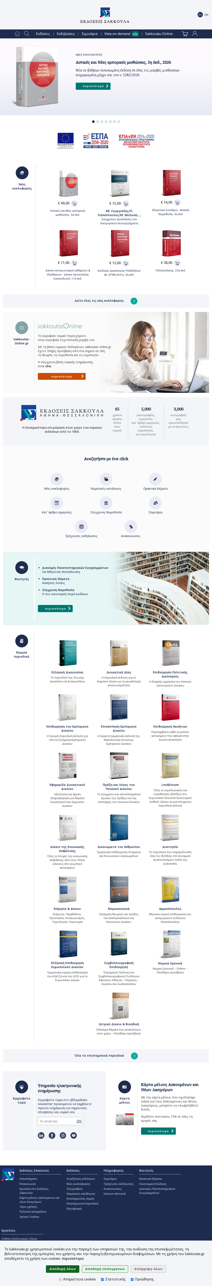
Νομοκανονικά (119, 909)
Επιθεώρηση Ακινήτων (170, 726)
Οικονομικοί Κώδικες (153, 1184)
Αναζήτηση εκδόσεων (81, 1179)
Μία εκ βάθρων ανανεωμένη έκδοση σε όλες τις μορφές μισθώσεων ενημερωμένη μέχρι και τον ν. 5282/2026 (128, 72)
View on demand (115, 1194)
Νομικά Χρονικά (170, 963)
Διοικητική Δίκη (119, 672)
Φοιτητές (146, 1170)
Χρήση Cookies (29, 1217)
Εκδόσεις (43, 34)
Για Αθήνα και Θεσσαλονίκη (75, 570)
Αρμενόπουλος (170, 909)
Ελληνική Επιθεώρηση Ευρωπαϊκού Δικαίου (67, 965)
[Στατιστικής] (102, 1279)
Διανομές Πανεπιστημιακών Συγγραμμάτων (157, 1191)
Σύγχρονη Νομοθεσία (106, 510)
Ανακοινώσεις (130, 534)
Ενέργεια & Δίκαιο (67, 909)
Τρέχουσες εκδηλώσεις (81, 534)
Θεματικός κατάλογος (106, 486)
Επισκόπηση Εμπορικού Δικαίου (119, 728)
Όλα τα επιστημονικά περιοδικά (106, 1055)
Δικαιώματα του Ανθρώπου (119, 847)
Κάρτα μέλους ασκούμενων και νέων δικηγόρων (40, 1200)
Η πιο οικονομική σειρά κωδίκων (65, 592)
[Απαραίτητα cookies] (60, 1279)
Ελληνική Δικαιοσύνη (67, 672)
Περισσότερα (96, 86)
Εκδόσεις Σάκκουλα (34, 1170)
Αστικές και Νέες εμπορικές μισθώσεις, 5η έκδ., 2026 (123, 62)
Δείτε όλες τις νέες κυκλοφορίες (106, 301)
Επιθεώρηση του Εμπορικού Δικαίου (67, 728)
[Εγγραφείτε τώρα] (56, 1121)
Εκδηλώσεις (66, 34)
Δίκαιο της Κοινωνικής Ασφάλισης (67, 849)
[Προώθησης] (132, 1279)
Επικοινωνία (28, 1184)
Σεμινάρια (90, 34)
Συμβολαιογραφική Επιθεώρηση (119, 965)
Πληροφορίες (114, 1170)
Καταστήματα (28, 1179)
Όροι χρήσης (28, 1207)
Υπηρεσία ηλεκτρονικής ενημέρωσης (59, 1088)
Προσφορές (74, 1208)
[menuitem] (17, 34)
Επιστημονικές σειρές (80, 1198)
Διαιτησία (170, 847)
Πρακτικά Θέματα (155, 486)
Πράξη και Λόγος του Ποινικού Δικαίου (119, 787)
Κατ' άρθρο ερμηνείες (57, 510)
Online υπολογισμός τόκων (19, 1239)
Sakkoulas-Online (159, 34)
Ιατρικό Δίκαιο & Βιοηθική (119, 1024)
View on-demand (117, 34)
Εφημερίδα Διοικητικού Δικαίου (67, 787)
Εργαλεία (8, 1230)
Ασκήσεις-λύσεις (56, 581)
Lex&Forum (170, 785)
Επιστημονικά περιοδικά (82, 1203)
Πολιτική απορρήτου (33, 1211)
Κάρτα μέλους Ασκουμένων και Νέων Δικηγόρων (169, 1087)
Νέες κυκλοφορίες (57, 486)
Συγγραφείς (75, 1189)
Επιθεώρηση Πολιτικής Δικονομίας (170, 674)
